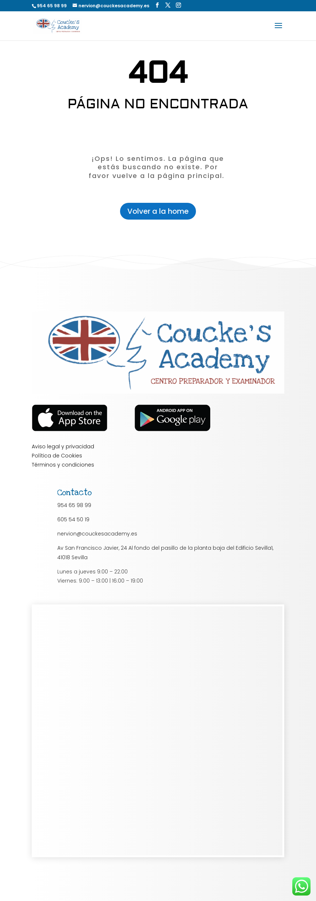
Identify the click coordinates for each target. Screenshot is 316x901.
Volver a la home (158, 211)
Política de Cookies (57, 455)
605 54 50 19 (73, 519)
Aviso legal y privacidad (63, 446)
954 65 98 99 (74, 505)
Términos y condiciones (63, 464)
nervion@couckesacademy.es (97, 533)
